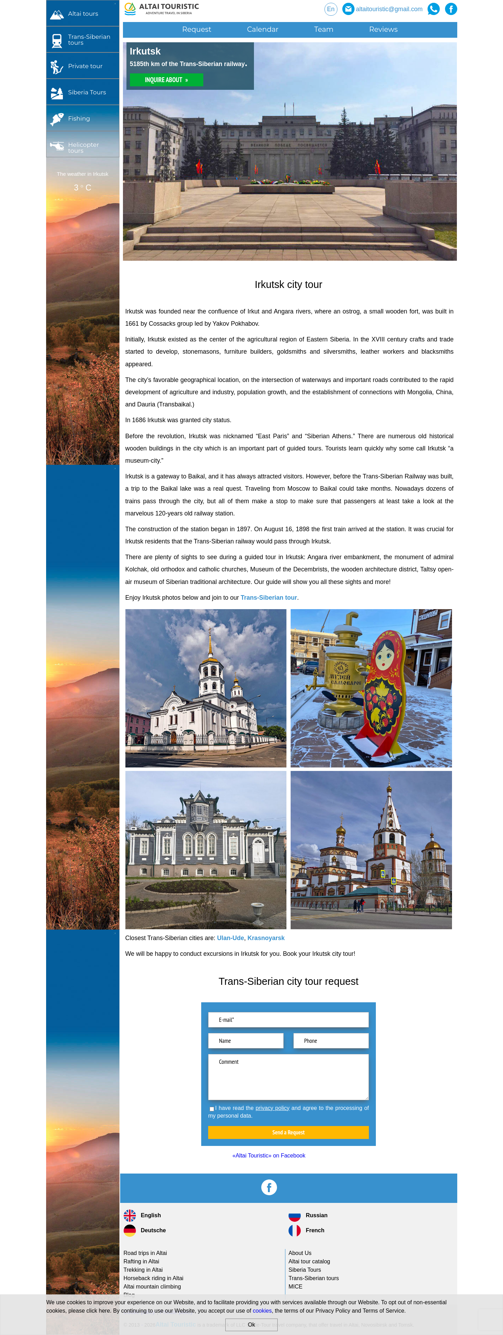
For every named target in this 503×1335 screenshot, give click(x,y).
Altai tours (83, 13)
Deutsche (145, 1231)
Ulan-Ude (230, 937)
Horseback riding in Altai (154, 1278)
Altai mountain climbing (152, 1287)
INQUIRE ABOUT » (166, 79)
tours (89, 39)
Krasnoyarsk (266, 937)
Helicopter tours (83, 147)
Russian (308, 1216)
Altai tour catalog (309, 1261)
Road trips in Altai (145, 1253)
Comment (288, 1077)
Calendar (262, 29)
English (142, 1216)
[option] (290, 151)
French (307, 1231)
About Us (300, 1253)
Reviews (383, 29)
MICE (295, 1287)
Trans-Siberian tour (269, 597)
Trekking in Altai (143, 1270)
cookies (262, 1311)
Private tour (85, 66)
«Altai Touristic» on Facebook (269, 1156)
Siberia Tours (87, 92)
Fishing (79, 118)
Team (324, 29)
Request (197, 29)
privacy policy (273, 1108)
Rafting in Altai (141, 1261)
